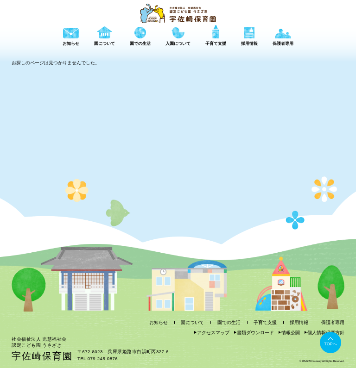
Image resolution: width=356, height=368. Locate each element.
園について (192, 322)
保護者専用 (332, 322)
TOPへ (330, 344)
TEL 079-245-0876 (97, 358)
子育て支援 (265, 322)
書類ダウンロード (255, 332)
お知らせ (158, 322)
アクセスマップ (213, 332)
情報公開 (290, 332)
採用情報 (299, 322)
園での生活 (229, 322)
